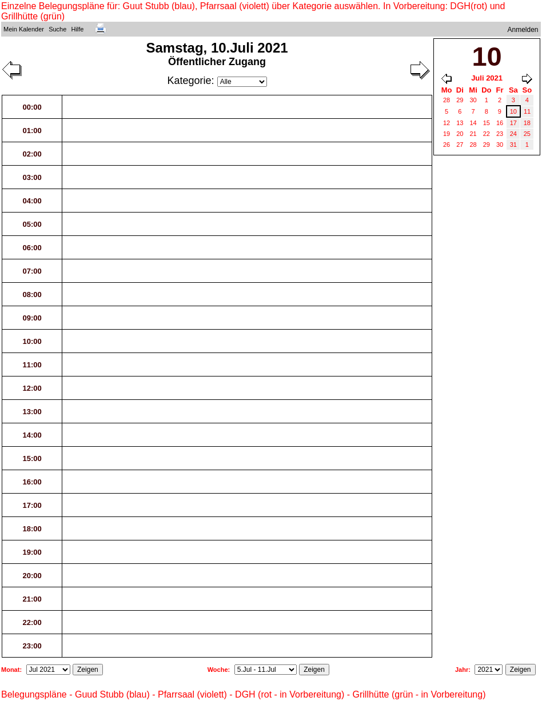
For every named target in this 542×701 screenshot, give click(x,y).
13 (459, 122)
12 (446, 122)
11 (527, 111)
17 (513, 122)
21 (472, 133)
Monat (10, 669)
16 (499, 122)
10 (513, 111)
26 (446, 144)
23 (499, 133)
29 (459, 100)
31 (513, 144)
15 (486, 122)
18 (527, 122)
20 (459, 133)
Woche (218, 669)
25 (527, 133)
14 (472, 122)
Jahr (461, 669)
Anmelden (523, 30)
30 (472, 100)
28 (446, 100)
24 (513, 133)
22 (486, 133)
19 (446, 133)
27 (459, 144)
